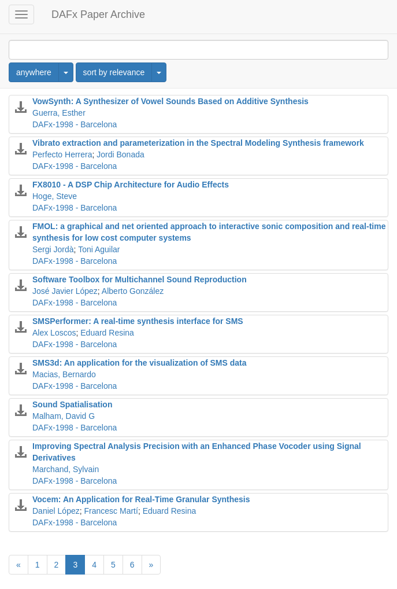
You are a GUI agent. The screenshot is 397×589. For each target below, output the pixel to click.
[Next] (151, 565)
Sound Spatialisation (72, 404)
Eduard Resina (107, 332)
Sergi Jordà (53, 249)
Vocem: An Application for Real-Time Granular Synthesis (141, 499)
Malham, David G (63, 416)
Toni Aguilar (99, 249)
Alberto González (133, 291)
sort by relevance (114, 72)
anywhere (33, 72)
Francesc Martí (111, 511)
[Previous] (18, 565)
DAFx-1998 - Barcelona (74, 124)
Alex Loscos (54, 332)
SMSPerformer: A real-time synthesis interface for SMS (137, 321)
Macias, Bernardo (64, 374)
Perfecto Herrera (62, 154)
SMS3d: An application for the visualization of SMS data (139, 362)
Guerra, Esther (59, 112)
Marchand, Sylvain (65, 469)
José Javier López (65, 291)
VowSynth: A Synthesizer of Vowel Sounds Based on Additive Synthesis (170, 101)
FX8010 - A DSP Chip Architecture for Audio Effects (130, 184)
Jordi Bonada (120, 154)
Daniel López (56, 511)
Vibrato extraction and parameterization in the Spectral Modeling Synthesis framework (198, 143)
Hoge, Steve (54, 196)
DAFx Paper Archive (98, 14)
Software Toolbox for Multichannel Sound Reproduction (139, 279)
